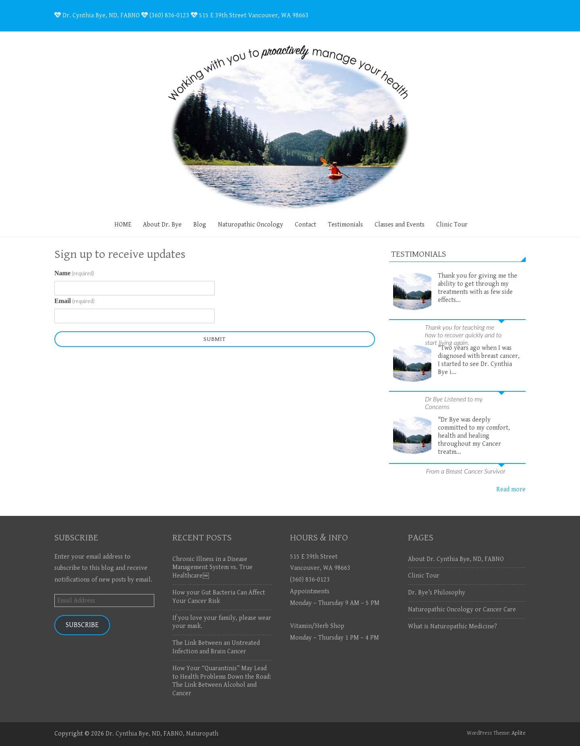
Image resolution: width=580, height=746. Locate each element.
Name (74, 273)
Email (74, 301)
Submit (214, 339)
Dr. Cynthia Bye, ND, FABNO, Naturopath (162, 734)
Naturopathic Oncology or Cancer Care (462, 609)
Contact (305, 225)
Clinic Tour (452, 225)
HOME (122, 225)
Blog (199, 225)
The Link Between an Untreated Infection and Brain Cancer (216, 647)
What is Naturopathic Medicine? (452, 626)
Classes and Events (400, 225)
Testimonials (345, 225)
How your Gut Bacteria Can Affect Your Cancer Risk (218, 597)
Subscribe (82, 625)
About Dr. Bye (162, 225)
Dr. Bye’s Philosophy (436, 592)
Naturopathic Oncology (250, 225)
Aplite (519, 733)
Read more (511, 489)
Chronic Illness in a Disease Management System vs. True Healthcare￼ (212, 567)
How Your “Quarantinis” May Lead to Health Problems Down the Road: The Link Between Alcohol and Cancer (221, 681)
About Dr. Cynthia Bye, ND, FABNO (456, 559)
